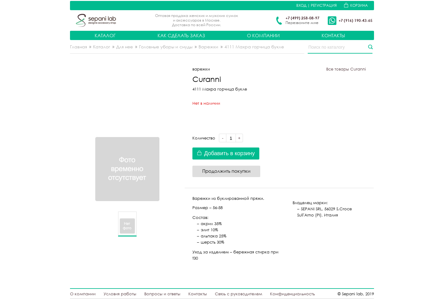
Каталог (105, 35)
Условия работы (120, 293)
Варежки (208, 46)
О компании (263, 35)
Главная (78, 46)
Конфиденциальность (292, 293)
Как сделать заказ (181, 35)
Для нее (124, 46)
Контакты (333, 35)
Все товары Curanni (346, 69)
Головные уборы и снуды (165, 46)
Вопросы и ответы (162, 293)
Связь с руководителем (238, 293)
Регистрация (324, 5)
